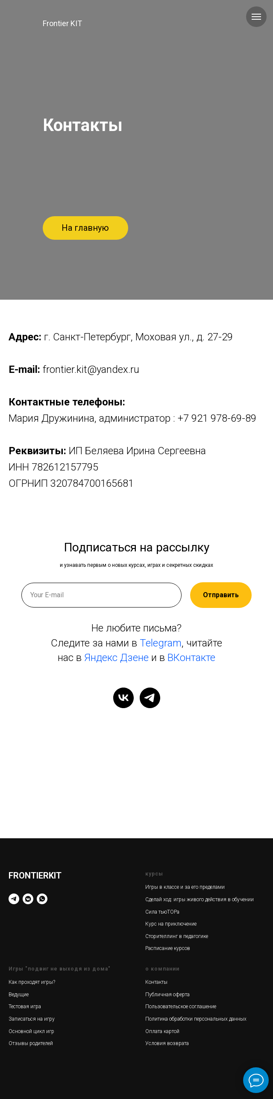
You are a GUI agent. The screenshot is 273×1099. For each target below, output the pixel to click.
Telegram (161, 643)
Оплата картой (162, 1031)
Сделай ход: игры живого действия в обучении (199, 899)
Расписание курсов (167, 948)
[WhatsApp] (42, 898)
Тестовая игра (25, 1007)
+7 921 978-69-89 (217, 418)
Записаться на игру (32, 1019)
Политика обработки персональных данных (196, 1019)
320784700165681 (92, 483)
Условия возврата (167, 1043)
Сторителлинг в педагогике (176, 936)
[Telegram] (14, 898)
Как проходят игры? (32, 982)
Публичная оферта (167, 995)
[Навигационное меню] (256, 17)
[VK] (28, 898)
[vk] (123, 698)
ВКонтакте (191, 658)
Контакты (156, 982)
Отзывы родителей (31, 1043)
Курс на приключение (171, 924)
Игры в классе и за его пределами (185, 887)
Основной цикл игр (31, 1031)
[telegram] (150, 698)
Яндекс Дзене (116, 658)
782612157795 (65, 467)
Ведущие (19, 995)
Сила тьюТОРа (162, 912)
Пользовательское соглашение (180, 1007)
